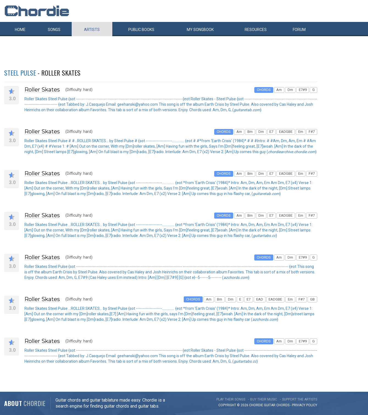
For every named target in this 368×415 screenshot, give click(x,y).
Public (141, 29)
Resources (256, 29)
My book (200, 29)
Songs (54, 29)
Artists (92, 29)
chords (282, 405)
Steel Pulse (20, 73)
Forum (299, 29)
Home (20, 29)
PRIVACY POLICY (304, 405)
